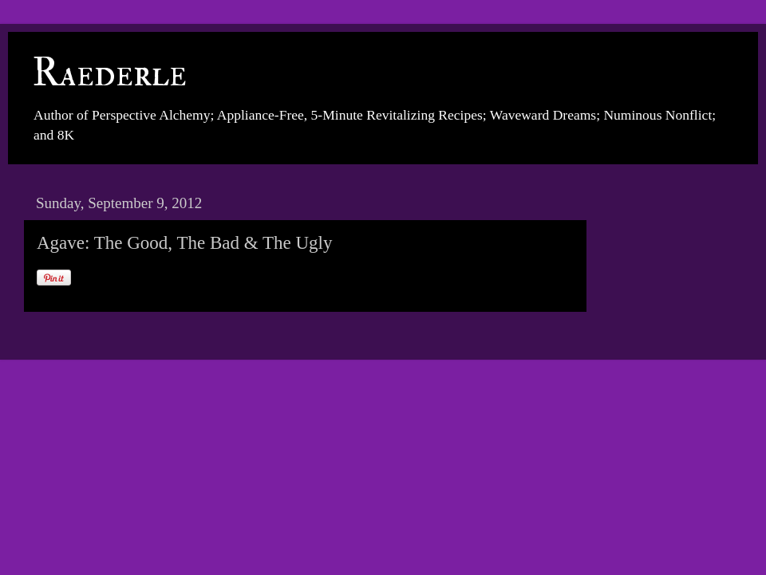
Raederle (109, 73)
